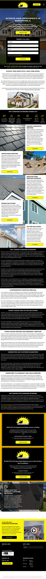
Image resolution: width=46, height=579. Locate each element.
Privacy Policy (5, 576)
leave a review (7, 506)
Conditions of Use (21, 576)
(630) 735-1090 (5, 560)
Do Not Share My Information (13, 576)
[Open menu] (44, 4)
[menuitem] (33, 547)
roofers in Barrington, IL (8, 404)
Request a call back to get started (32, 89)
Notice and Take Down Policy (29, 576)
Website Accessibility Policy (38, 576)
